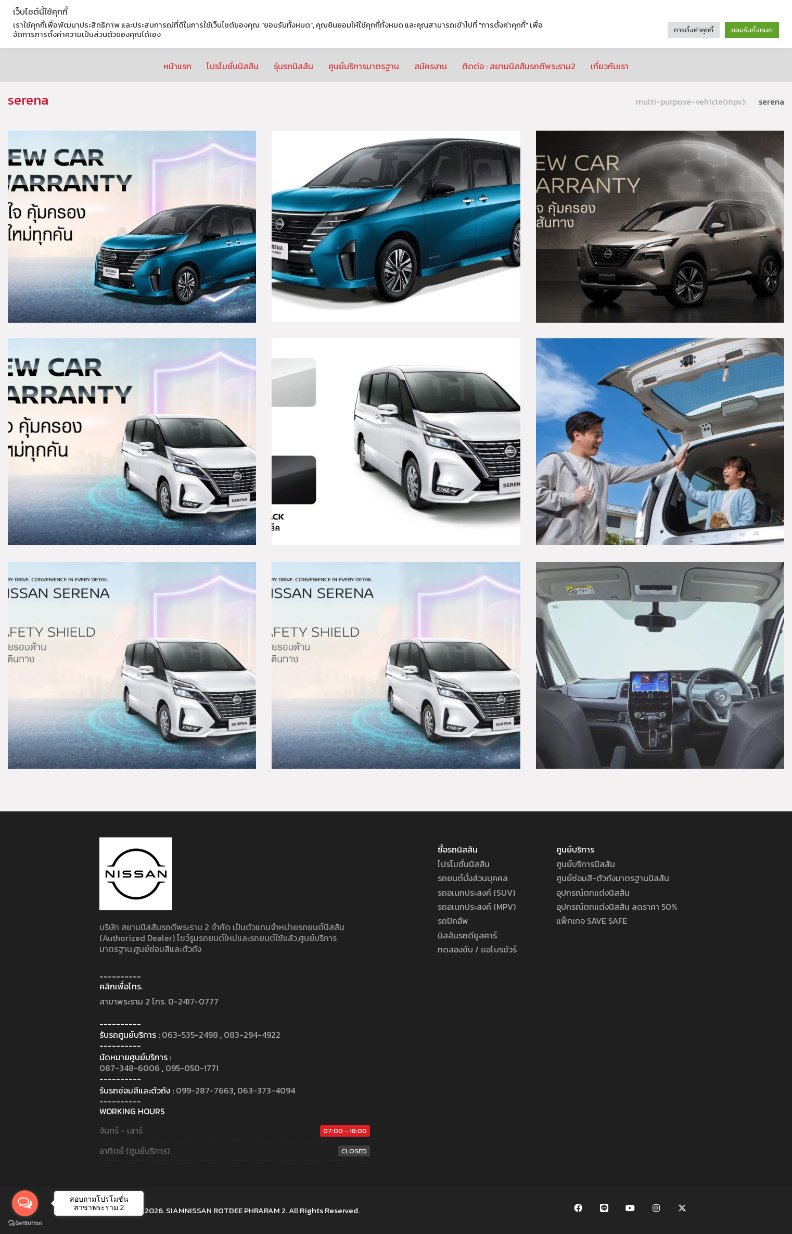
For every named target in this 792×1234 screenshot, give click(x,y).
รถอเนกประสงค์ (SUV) (476, 892)
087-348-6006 (129, 1068)
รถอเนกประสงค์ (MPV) (477, 906)
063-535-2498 (190, 1034)
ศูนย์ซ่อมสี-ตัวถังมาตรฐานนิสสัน (612, 878)
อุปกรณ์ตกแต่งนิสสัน (593, 892)
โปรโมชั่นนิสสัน (464, 864)
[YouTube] (630, 1208)
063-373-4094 (266, 1090)
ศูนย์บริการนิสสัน (585, 864)
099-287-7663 (205, 1090)
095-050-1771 (192, 1068)
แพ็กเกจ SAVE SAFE (591, 920)
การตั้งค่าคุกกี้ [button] (693, 30)
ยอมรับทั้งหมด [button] (752, 30)
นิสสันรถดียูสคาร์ (467, 935)
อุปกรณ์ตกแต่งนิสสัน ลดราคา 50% (617, 906)
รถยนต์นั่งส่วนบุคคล (473, 878)
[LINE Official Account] (604, 1208)
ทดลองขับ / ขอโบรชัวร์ (477, 949)
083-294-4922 (252, 1034)
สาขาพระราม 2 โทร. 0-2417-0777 (159, 1001)
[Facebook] (578, 1208)
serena (771, 101)
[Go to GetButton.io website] (25, 1223)
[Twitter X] (682, 1208)
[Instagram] (656, 1208)
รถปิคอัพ (453, 920)
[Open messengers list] (25, 1203)
